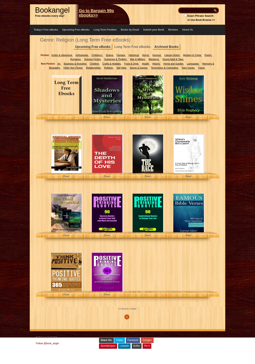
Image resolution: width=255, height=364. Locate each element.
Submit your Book (153, 29)
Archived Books (166, 47)
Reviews (173, 29)
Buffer (136, 345)
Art (59, 63)
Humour (157, 55)
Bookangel (52, 10)
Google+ (147, 340)
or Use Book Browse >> (201, 20)
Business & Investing (75, 63)
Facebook (133, 340)
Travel (201, 67)
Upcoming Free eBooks (75, 29)
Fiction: (45, 55)
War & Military (138, 59)
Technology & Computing (165, 67)
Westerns (153, 59)
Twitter (119, 340)
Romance (75, 59)
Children (95, 63)
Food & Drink (131, 63)
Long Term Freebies (105, 29)
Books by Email (130, 29)
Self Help (121, 67)
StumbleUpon (108, 345)
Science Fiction (92, 59)
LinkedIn (124, 345)
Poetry (208, 55)
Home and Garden (173, 63)
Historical (134, 55)
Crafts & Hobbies (112, 63)
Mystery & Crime (192, 55)
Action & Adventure (62, 55)
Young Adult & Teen (173, 59)
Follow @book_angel (47, 343)
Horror (146, 55)
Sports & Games (139, 67)
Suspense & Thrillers (115, 59)
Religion (109, 67)
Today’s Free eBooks (46, 29)
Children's (97, 55)
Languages (193, 63)
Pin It (147, 345)
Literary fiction (172, 55)
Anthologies (82, 55)
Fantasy (121, 55)
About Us (187, 29)
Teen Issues (188, 67)
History (156, 63)
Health (146, 63)
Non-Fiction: (48, 63)
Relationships (93, 67)
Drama (110, 55)
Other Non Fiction (73, 67)
